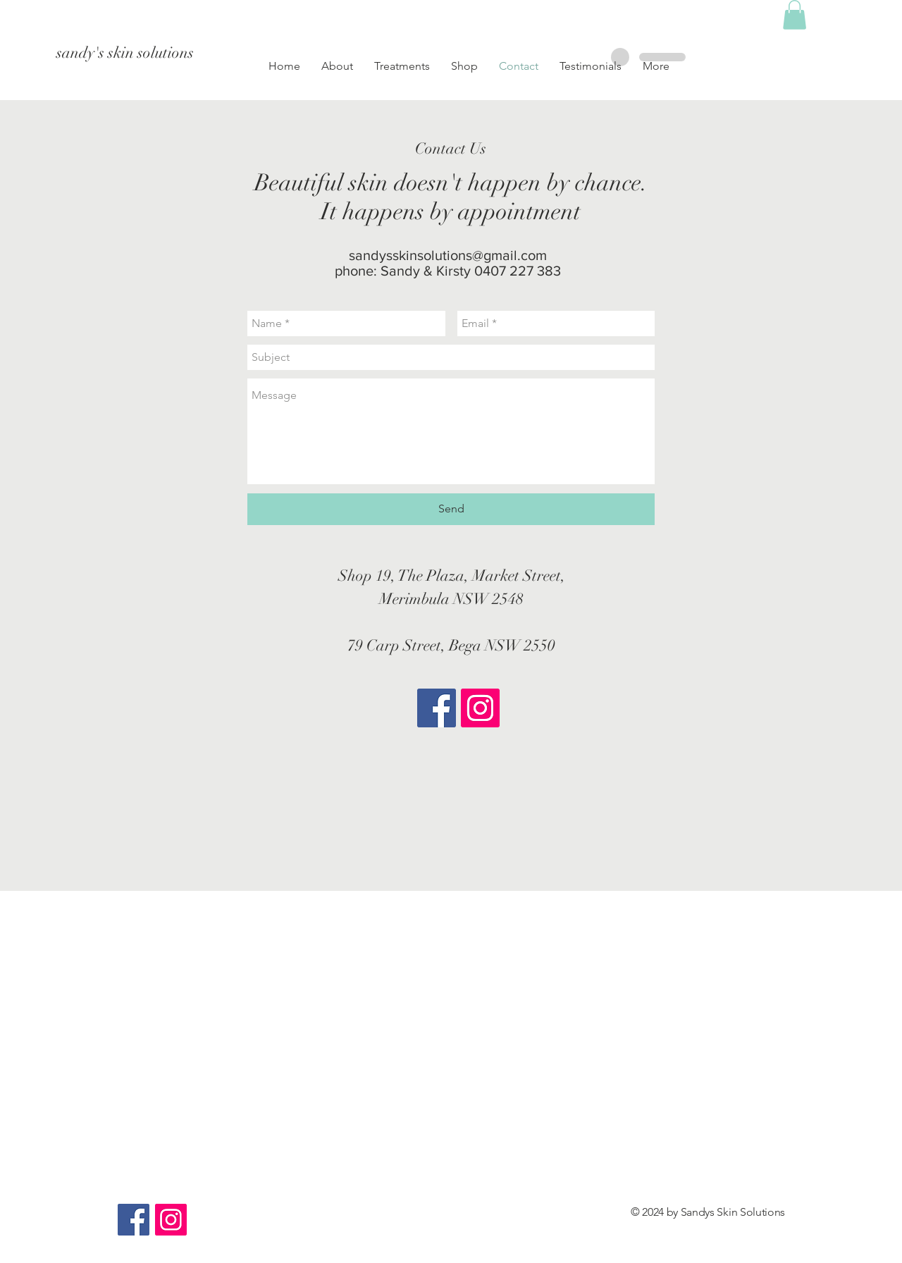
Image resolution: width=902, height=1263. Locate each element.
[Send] (451, 509)
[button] (464, 66)
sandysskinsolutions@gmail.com (448, 255)
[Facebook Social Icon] (436, 708)
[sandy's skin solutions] (181, 53)
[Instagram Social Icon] (480, 708)
